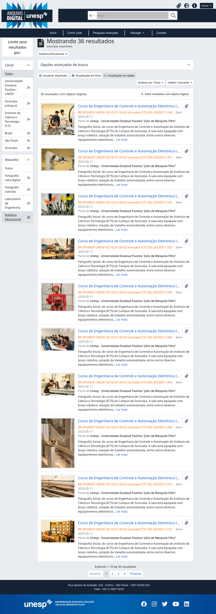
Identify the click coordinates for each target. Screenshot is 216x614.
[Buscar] (133, 15)
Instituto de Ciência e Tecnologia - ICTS (17, 119)
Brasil (17, 134)
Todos (9, 74)
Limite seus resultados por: (17, 47)
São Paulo (17, 141)
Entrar (205, 5)
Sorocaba (17, 148)
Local (9, 65)
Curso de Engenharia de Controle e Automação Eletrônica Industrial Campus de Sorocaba (129, 106)
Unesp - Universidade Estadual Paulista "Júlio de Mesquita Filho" (133, 121)
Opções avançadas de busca (64, 64)
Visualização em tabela (119, 75)
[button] (179, 6)
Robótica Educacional (17, 217)
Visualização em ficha (86, 75)
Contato (161, 32)
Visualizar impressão (53, 75)
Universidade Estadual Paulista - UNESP (17, 87)
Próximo (135, 574)
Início (53, 32)
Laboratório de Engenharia (17, 203)
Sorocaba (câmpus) (17, 103)
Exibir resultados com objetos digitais (165, 94)
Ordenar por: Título (149, 82)
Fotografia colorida (17, 189)
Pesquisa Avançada (105, 32)
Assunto (11, 159)
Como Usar (74, 32)
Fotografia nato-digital (17, 178)
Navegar (136, 32)
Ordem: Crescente (179, 82)
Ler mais (122, 140)
